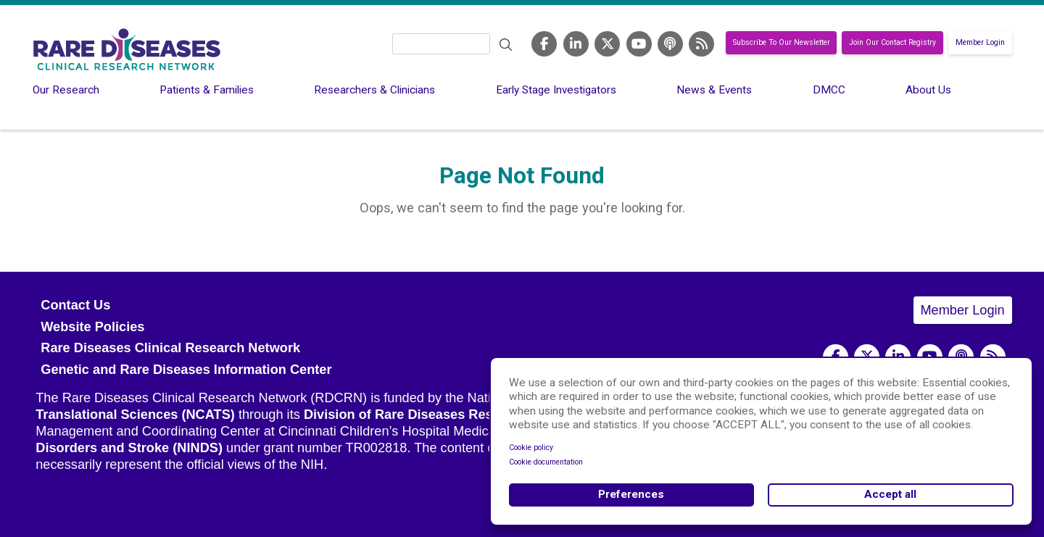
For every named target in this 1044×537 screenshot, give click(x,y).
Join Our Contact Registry (892, 43)
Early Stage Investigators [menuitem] (556, 89)
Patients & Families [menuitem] (207, 89)
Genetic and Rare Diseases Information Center (186, 369)
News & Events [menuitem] (714, 89)
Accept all (890, 494)
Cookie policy (531, 447)
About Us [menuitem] (928, 89)
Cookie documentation (546, 462)
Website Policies (92, 327)
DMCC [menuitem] (829, 89)
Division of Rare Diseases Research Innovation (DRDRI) (478, 414)
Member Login (980, 43)
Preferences (631, 494)
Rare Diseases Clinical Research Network (170, 348)
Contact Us (75, 305)
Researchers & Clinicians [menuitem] (374, 89)
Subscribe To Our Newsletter (781, 43)
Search (505, 45)
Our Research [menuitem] (66, 89)
